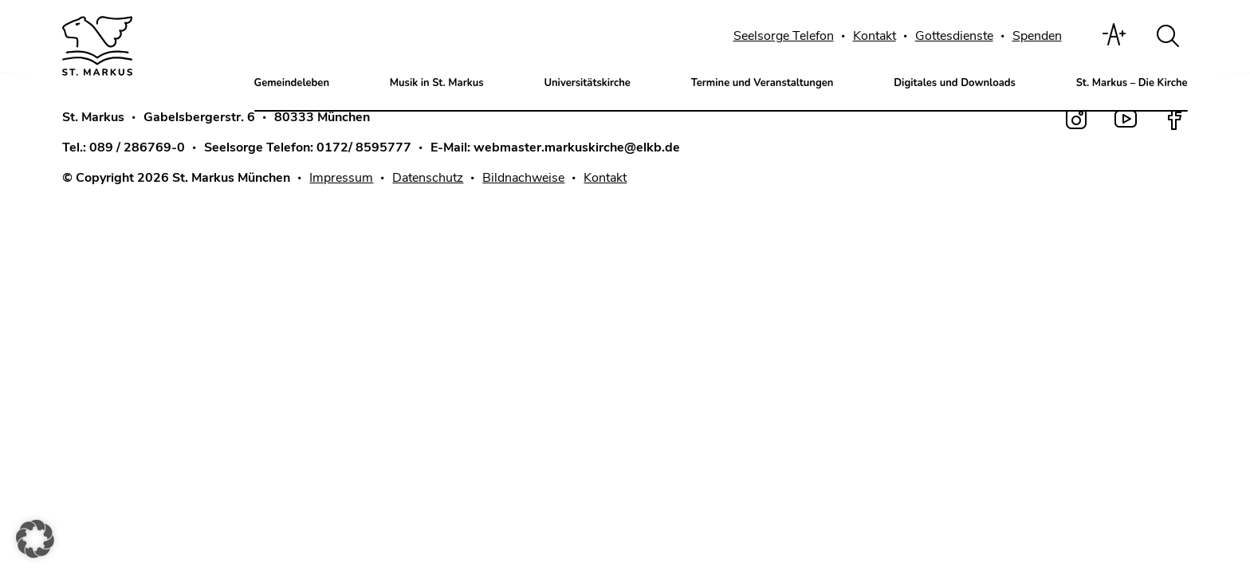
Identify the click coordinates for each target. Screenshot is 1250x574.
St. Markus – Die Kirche (1132, 83)
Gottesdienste (954, 36)
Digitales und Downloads (955, 83)
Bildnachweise (523, 178)
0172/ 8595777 (363, 147)
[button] (35, 539)
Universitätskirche (587, 83)
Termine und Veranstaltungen (762, 83)
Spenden (1037, 36)
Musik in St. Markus (437, 83)
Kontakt (874, 36)
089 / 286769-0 (137, 147)
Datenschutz (427, 178)
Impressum (341, 178)
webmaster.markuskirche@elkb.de (577, 147)
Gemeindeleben (291, 83)
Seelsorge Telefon (783, 36)
